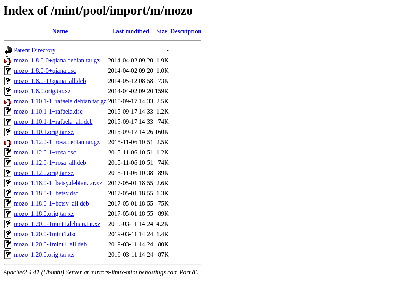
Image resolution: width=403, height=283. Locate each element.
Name (60, 31)
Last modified (130, 31)
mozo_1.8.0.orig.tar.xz (42, 91)
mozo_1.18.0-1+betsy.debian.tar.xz (58, 183)
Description (186, 31)
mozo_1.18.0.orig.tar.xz (44, 213)
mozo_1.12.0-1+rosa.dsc (45, 152)
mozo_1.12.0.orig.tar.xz (44, 172)
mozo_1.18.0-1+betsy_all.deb (51, 203)
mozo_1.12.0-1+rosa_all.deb (50, 162)
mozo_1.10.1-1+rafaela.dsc (48, 111)
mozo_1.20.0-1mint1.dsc (45, 234)
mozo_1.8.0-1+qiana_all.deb (50, 80)
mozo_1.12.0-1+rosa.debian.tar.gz (57, 142)
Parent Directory (34, 50)
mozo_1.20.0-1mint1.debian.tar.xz (57, 224)
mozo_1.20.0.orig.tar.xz (44, 254)
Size (161, 31)
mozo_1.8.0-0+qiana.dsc (45, 70)
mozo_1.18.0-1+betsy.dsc (46, 193)
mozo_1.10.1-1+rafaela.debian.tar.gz (60, 101)
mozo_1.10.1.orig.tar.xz (44, 132)
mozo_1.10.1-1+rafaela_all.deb (53, 121)
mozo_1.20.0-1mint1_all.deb (50, 244)
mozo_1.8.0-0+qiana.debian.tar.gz (57, 60)
